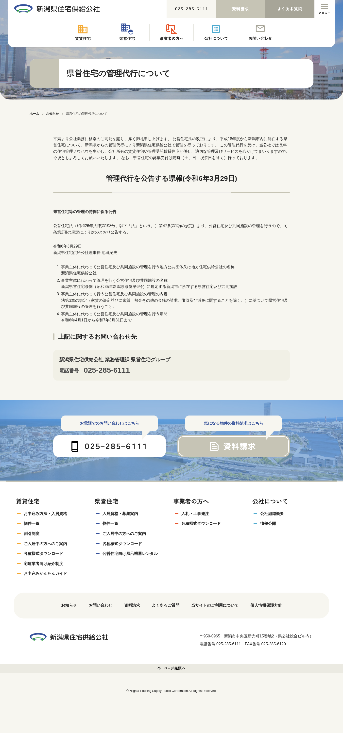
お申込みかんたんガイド (45, 574)
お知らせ (69, 606)
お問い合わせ (100, 606)
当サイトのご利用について (215, 606)
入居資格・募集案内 (120, 514)
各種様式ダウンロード (43, 554)
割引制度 (31, 534)
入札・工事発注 (195, 514)
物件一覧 (31, 524)
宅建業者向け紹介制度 (43, 564)
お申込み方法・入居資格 (45, 514)
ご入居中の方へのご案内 (45, 544)
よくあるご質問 (165, 606)
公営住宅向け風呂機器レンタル (130, 554)
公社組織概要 (272, 514)
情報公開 (268, 524)
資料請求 (132, 606)
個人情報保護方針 (266, 606)
